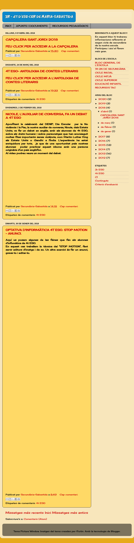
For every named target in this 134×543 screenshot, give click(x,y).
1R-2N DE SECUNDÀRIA (110, 69)
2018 (102, 107)
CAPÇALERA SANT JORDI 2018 (32, 39)
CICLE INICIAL (104, 72)
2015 (102, 145)
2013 (102, 153)
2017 (102, 136)
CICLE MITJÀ (103, 76)
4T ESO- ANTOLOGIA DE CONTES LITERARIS (42, 71)
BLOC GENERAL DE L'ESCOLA (107, 63)
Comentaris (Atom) (35, 519)
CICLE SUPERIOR (106, 80)
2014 (102, 149)
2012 (102, 158)
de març (106, 123)
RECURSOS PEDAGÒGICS (70, 25)
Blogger (115, 531)
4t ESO (40, 99)
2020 (103, 99)
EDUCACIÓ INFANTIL (108, 84)
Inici (48, 513)
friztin (80, 531)
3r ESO (99, 169)
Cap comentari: (70, 51)
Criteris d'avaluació (106, 184)
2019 (102, 103)
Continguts (101, 180)
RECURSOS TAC (105, 87)
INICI (8, 25)
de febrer (107, 127)
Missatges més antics (70, 513)
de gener (106, 131)
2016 (102, 141)
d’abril (105, 111)
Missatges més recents (24, 513)
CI (96, 177)
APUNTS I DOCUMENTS (32, 25)
